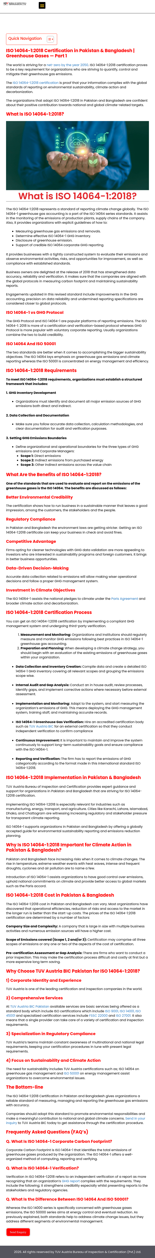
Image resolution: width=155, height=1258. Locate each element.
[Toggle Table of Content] (48, 39)
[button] (42, 5)
